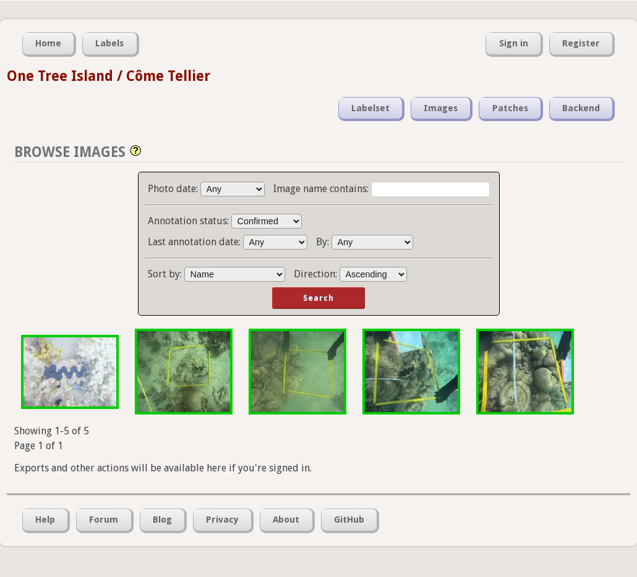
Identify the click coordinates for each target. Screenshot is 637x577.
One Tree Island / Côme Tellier (108, 76)
